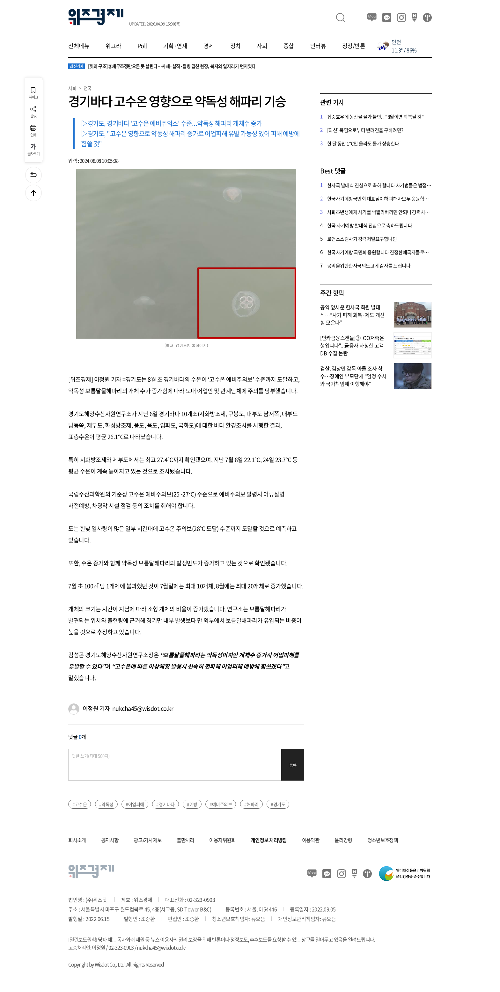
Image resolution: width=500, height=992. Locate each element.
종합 (288, 46)
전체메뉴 (78, 46)
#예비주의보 (221, 804)
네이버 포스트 (414, 17)
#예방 (192, 804)
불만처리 (185, 840)
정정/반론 (353, 46)
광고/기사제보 (147, 840)
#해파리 (251, 804)
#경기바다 (165, 804)
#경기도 (278, 804)
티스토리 (427, 17)
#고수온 (79, 804)
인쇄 (33, 131)
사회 (262, 46)
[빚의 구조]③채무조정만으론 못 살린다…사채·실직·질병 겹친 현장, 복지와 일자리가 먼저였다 (162, 66)
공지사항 (110, 840)
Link (33, 112)
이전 (33, 175)
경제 (208, 46)
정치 (235, 46)
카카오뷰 (386, 17)
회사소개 (77, 840)
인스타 (401, 17)
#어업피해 (135, 804)
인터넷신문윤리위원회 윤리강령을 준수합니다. (405, 873)
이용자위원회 (222, 840)
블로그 (372, 17)
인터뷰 (318, 46)
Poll (142, 46)
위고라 (113, 46)
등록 (293, 765)
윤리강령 (343, 840)
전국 (88, 88)
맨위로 (33, 193)
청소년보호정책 (382, 840)
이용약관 (311, 840)
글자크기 (33, 149)
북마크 (33, 93)
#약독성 (106, 804)
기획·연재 (175, 46)
